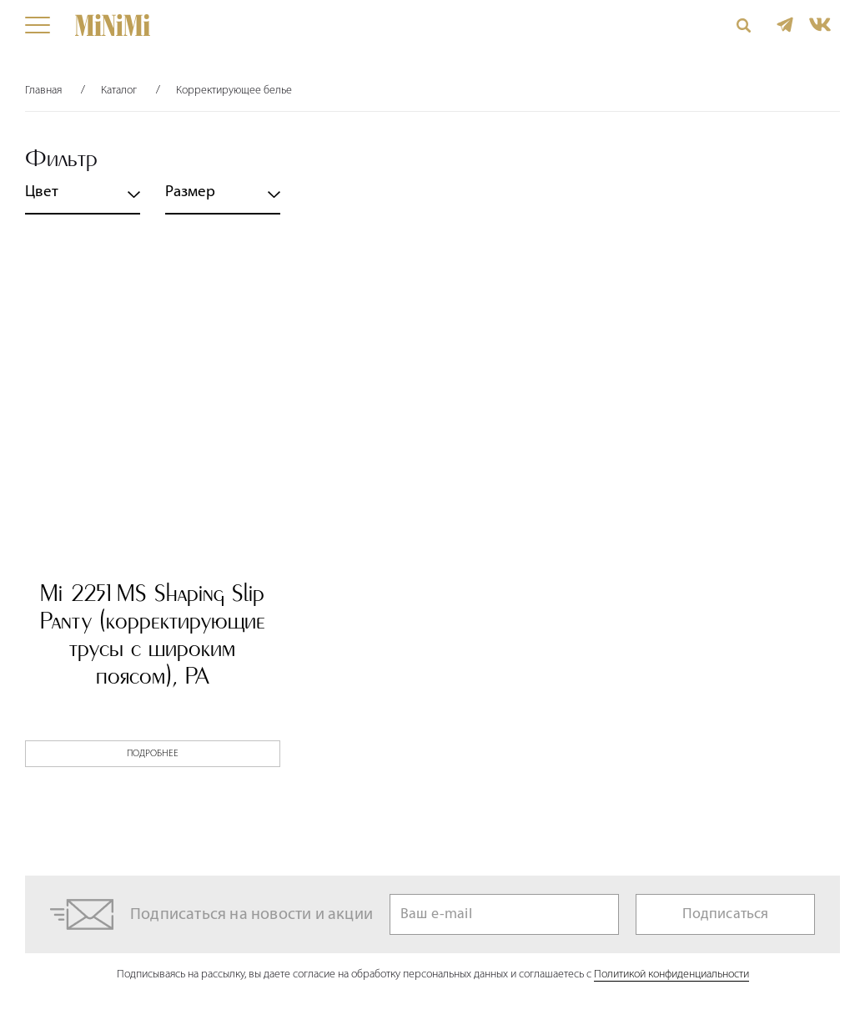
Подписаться (725, 914)
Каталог (119, 90)
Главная (43, 90)
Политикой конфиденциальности (671, 974)
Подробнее (153, 754)
